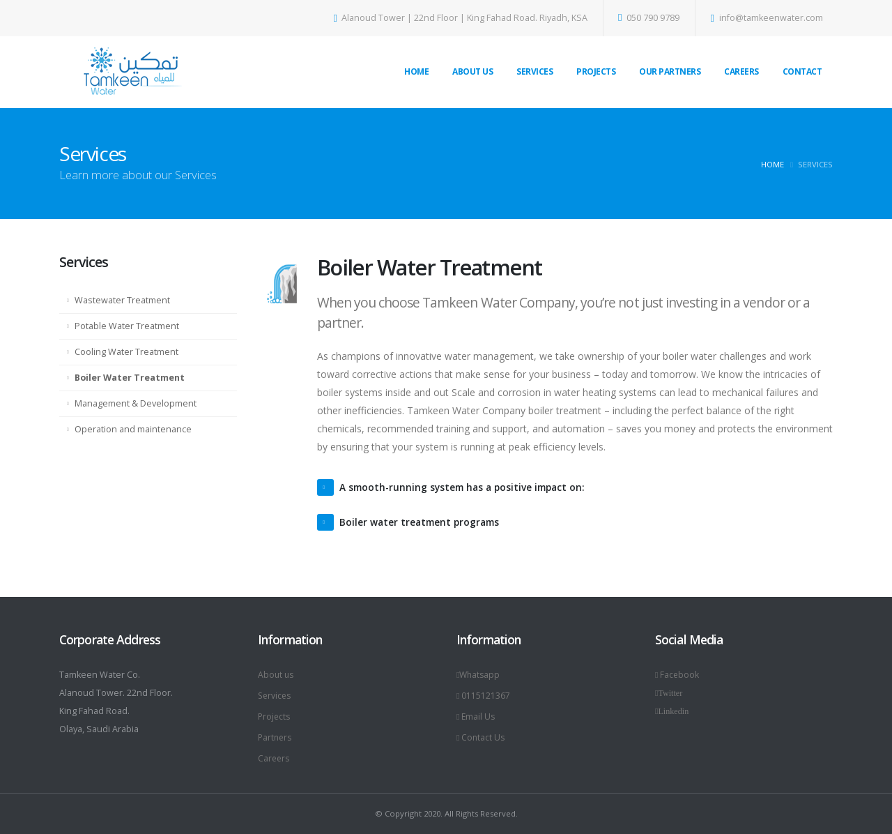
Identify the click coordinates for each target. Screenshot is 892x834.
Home (416, 71)
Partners (276, 737)
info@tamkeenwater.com (766, 18)
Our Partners (669, 71)
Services (534, 71)
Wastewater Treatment (122, 300)
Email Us (476, 716)
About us (276, 675)
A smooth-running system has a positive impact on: (466, 487)
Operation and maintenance (133, 429)
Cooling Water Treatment (126, 352)
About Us (472, 71)
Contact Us (481, 737)
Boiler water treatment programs (422, 522)
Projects (595, 71)
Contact (802, 71)
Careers (741, 71)
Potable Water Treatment (127, 326)
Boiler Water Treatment (130, 378)
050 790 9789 (649, 18)
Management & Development (136, 403)
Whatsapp (479, 675)
